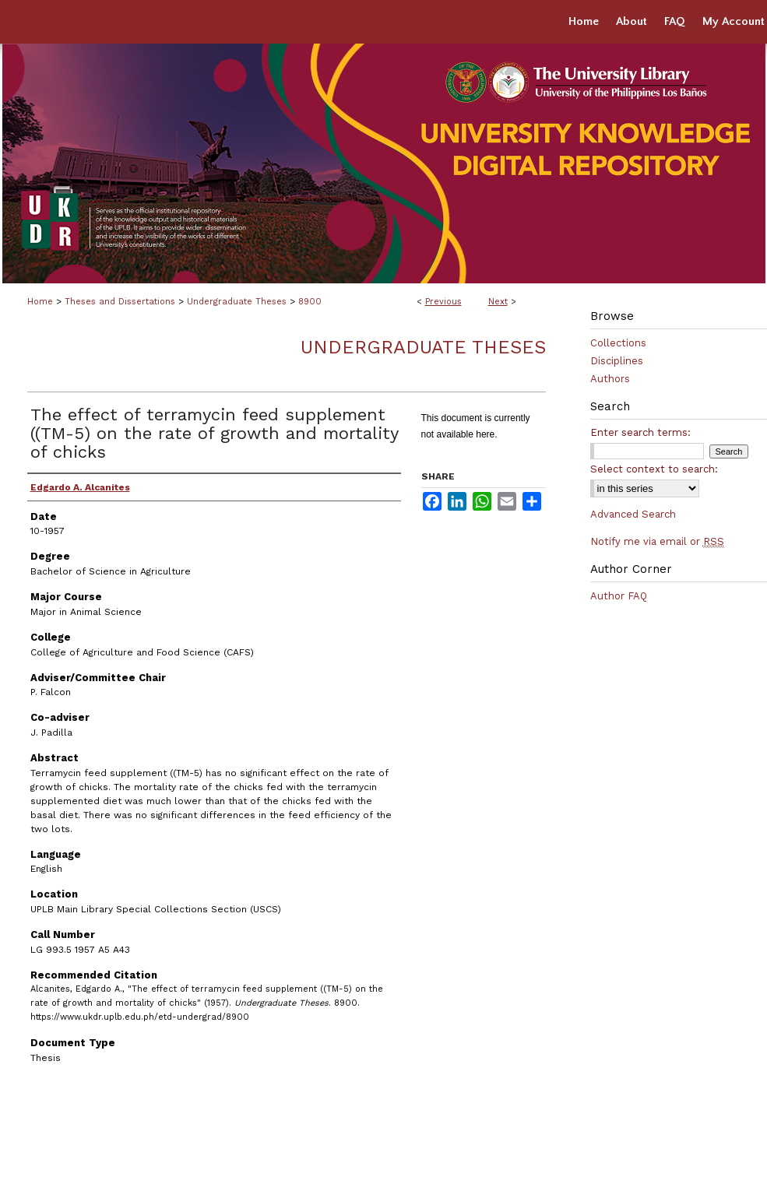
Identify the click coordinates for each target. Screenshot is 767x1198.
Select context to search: (654, 469)
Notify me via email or (657, 541)
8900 (310, 302)
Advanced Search (633, 514)
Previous (443, 302)
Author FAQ (618, 596)
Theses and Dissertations (120, 302)
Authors (610, 379)
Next (498, 302)
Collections (618, 343)
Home (40, 302)
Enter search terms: (640, 432)
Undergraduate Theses (237, 302)
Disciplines (616, 361)
